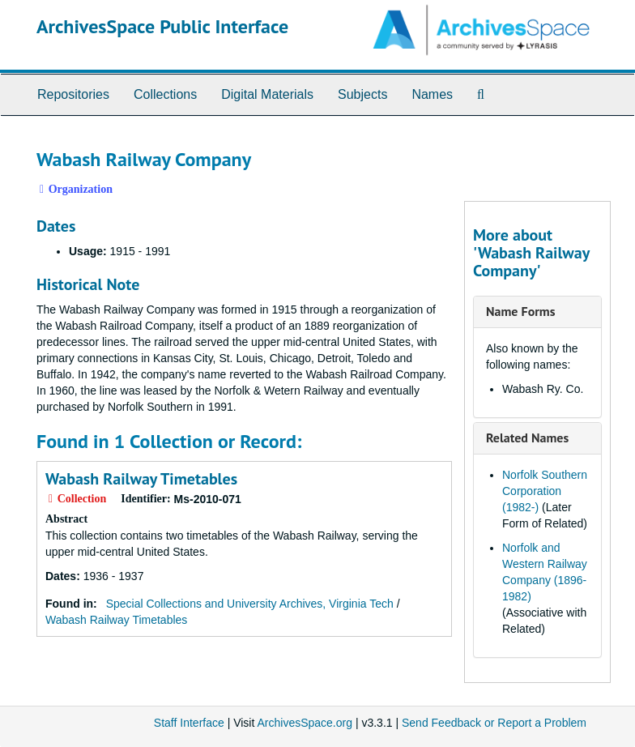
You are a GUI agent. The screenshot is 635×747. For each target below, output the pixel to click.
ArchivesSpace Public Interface (162, 26)
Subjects (362, 94)
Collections (165, 94)
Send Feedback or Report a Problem (494, 722)
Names (432, 94)
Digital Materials (267, 94)
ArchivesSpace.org (304, 722)
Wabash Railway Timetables (141, 478)
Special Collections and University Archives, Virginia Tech (250, 603)
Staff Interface (189, 722)
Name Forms (520, 311)
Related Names (527, 437)
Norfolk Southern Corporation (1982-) (544, 491)
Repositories (73, 94)
